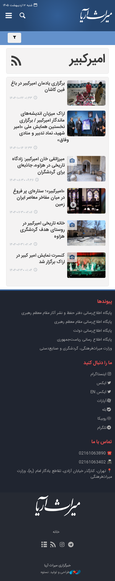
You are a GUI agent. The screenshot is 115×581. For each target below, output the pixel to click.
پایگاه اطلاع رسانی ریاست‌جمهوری (84, 340)
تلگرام (104, 428)
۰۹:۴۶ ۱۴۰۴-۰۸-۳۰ (22, 180)
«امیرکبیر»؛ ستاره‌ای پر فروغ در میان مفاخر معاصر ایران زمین (39, 198)
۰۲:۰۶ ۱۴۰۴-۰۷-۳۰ (21, 212)
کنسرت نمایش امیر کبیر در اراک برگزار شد (40, 259)
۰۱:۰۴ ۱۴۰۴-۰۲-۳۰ (21, 270)
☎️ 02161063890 (95, 453)
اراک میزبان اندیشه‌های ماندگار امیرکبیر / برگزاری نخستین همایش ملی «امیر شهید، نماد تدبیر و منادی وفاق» (41, 127)
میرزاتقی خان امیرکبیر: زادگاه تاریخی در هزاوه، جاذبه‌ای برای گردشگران (38, 166)
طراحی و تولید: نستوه (61, 572)
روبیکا (105, 419)
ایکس (104, 383)
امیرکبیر (87, 59)
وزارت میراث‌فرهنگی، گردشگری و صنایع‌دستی (76, 348)
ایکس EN (101, 392)
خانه (56, 532)
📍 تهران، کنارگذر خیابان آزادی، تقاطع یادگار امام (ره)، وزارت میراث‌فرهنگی (64, 474)
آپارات (104, 401)
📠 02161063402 (95, 462)
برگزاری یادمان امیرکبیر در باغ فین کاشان (38, 87)
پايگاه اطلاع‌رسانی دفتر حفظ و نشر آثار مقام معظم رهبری (66, 313)
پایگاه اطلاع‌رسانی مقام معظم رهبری (83, 322)
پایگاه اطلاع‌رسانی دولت (92, 331)
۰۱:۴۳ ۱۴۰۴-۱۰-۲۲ (21, 98)
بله (107, 410)
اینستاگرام (101, 374)
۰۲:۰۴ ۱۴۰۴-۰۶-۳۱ (21, 244)
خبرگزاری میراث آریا (96, 15)
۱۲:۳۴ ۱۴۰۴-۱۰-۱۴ (21, 148)
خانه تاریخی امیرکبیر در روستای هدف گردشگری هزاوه (42, 230)
